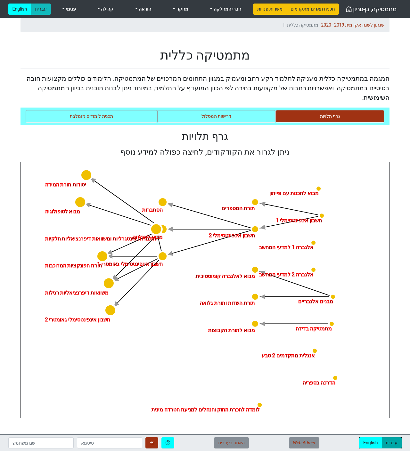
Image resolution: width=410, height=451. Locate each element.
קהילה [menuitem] (106, 9)
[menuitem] (270, 9)
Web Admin (304, 442)
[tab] (330, 116)
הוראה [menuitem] (144, 9)
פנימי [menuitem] (70, 9)
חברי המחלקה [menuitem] (226, 9)
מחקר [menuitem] (181, 9)
